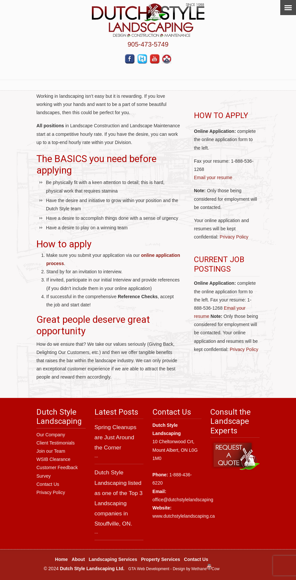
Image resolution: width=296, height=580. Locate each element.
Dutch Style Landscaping (148, 20)
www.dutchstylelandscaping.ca (184, 516)
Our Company (50, 434)
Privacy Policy (234, 236)
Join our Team (50, 451)
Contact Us (47, 484)
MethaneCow (205, 569)
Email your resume (213, 177)
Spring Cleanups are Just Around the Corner (116, 437)
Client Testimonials (55, 442)
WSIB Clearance (53, 459)
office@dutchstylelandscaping (183, 499)
